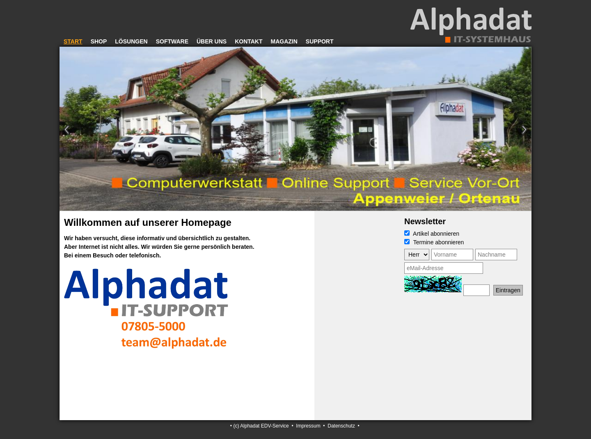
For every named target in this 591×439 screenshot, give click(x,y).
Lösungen (131, 41)
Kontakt (248, 41)
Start (73, 41)
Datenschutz (341, 426)
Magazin (284, 41)
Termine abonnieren (434, 242)
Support (320, 41)
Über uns (212, 41)
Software (172, 41)
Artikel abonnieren (431, 233)
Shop (99, 41)
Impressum (308, 426)
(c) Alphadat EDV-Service (261, 426)
